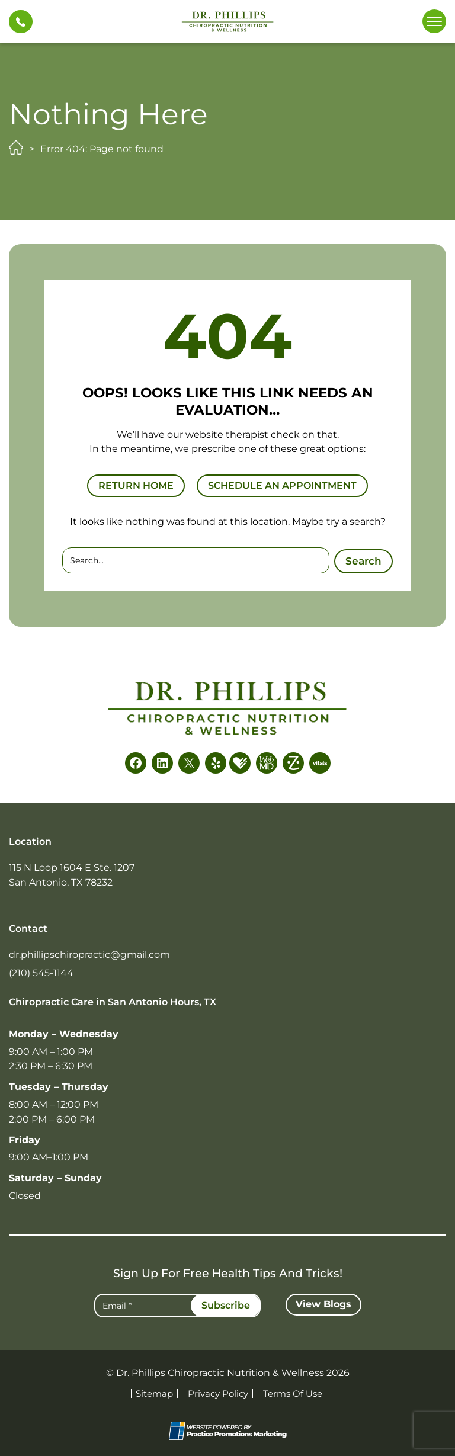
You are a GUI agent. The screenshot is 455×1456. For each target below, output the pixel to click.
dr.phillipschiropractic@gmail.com (89, 954)
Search (363, 560)
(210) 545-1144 (41, 973)
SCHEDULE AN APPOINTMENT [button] (282, 485)
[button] (21, 21)
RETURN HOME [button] (136, 485)
